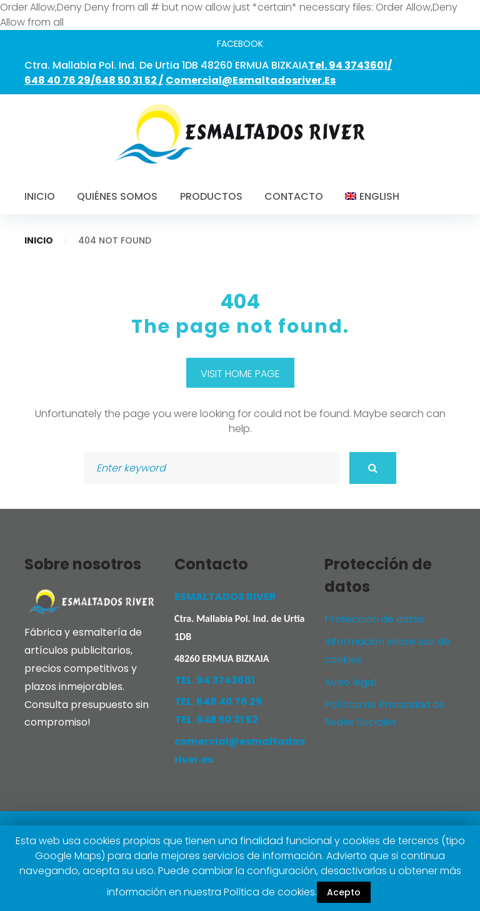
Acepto (344, 892)
